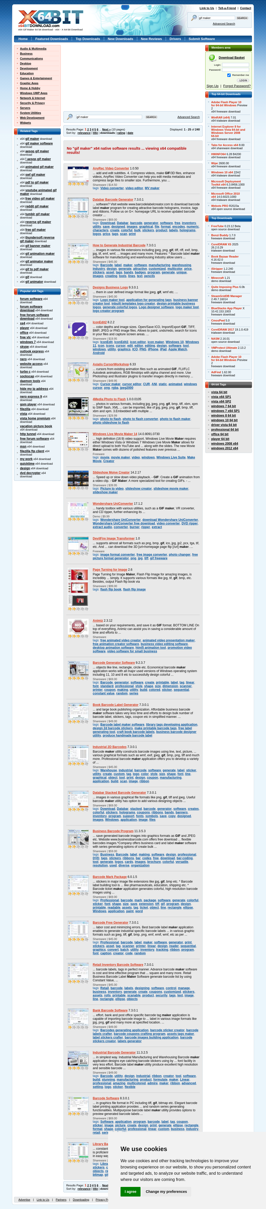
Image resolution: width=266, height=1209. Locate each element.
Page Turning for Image (110, 569)
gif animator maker (39, 261)
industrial (126, 770)
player (24, 328)
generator (151, 223)
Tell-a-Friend (227, 8)
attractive (140, 269)
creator (118, 953)
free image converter (152, 554)
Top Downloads (88, 39)
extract (157, 527)
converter (121, 527)
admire (153, 1083)
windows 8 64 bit (223, 415)
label (118, 265)
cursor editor (132, 384)
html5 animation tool (151, 647)
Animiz (98, 620)
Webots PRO (219, 205)
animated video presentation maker (169, 640)
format (166, 226)
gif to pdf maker (37, 269)
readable (114, 907)
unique (181, 272)
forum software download (31, 308)
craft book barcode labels (136, 732)
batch (124, 949)
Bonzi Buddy (219, 235)
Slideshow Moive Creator (111, 472)
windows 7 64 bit (223, 406)
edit (130, 345)
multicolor (175, 269)
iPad (163, 349)
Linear (184, 1079)
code (129, 953)
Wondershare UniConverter (113, 503)
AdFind (216, 372)
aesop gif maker (37, 151)
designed (118, 226)
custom (119, 774)
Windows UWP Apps (34, 93)
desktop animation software (113, 647)
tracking (162, 949)
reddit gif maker (37, 206)
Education (27, 73)
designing (142, 988)
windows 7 (28, 342)
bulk (137, 230)
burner (134, 527)
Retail (104, 988)
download (168, 858)
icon (101, 345)
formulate (160, 1079)
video (136, 457)
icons (110, 345)
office (24, 332)
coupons (143, 812)
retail (96, 1132)
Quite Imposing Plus (224, 286)
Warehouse (108, 770)
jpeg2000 (126, 388)
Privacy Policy (104, 1199)
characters (100, 230)
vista (23, 414)
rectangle (174, 907)
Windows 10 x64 (222, 172)
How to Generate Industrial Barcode (119, 245)
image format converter (117, 554)
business (99, 992)
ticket (144, 907)
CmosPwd (218, 320)
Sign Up (212, 86)
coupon (110, 690)
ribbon (144, 781)
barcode (136, 223)
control (171, 988)
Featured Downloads (51, 39)
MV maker (152, 188)
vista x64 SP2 (221, 401)
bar (138, 858)
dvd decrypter (30, 473)
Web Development (32, 117)
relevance (84, 132)
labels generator (130, 1041)
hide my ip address (34, 389)
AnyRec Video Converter (111, 168)
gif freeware (159, 558)
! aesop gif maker (38, 159)
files (152, 820)
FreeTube (217, 226)
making (122, 690)
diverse (123, 865)
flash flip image (134, 589)
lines (131, 276)
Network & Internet (32, 98)
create (114, 230)
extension (146, 904)
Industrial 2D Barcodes (110, 747)
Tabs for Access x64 (224, 145)
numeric (193, 226)
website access (31, 364)
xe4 (22, 323)
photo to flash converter (140, 419)
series (133, 693)
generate (124, 269)
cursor (120, 345)
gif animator (34, 282)
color (145, 774)
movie (104, 457)
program (154, 272)
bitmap (98, 1175)
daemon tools (30, 381)
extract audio (102, 527)
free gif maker (35, 230)
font (96, 686)
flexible (130, 1087)
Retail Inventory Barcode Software (118, 965)
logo (136, 774)
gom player (28, 404)
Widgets (25, 122)
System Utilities (30, 112)
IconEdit (106, 342)
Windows (112, 820)
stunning (108, 1079)
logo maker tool (187, 307)
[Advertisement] (95, 77)
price (106, 234)
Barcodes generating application (124, 1030)
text (139, 276)
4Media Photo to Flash (109, 399)
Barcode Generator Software (114, 663)
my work (26, 459)
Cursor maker (110, 384)
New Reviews (151, 39)
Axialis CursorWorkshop (111, 364)
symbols (151, 816)
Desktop (25, 63)
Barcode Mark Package (110, 877)
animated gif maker (39, 167)
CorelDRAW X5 (221, 244)
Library (105, 1164)
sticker (167, 690)
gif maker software (39, 143)
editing (150, 345)
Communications (31, 58)
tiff (146, 558)
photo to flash (110, 419)
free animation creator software (116, 644)
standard (106, 686)
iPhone (153, 349)
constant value (104, 693)
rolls (107, 995)
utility (97, 226)
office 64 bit (219, 434)
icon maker (156, 342)
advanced (189, 1083)
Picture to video (112, 488)
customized (157, 269)
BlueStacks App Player (226, 308)
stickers (148, 230)
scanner (186, 686)
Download (107, 223)
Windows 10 (175, 342)
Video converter (112, 188)
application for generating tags (149, 300)
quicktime (27, 463)
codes (146, 858)
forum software (31, 299)
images (132, 226)
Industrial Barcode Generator (114, 1052)
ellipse (188, 907)
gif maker (32, 139)
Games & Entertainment (36, 78)
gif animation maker (40, 253)
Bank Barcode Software (110, 1010)
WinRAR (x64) (220, 117)
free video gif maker (40, 198)
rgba (114, 388)
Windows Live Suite (170, 457)
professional (124, 686)
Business (26, 53)
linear (190, 682)
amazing (119, 1083)
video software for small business (132, 651)
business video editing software (164, 644)
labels (173, 230)
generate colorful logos (120, 307)
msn (23, 446)
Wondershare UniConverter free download (124, 523)
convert (112, 949)
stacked (136, 809)
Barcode (106, 265)
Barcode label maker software (122, 724)
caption (105, 953)
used (113, 865)
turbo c (25, 371)
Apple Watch (177, 349)
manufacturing (159, 265)
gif (27, 277)
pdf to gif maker (37, 182)
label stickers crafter (108, 1037)
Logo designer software (156, 307)
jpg (140, 558)
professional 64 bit (225, 429)
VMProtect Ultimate (224, 347)
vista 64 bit (219, 392)
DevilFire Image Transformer (114, 538)
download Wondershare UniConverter (170, 520)
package (150, 900)
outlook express (32, 351)
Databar (123, 223)
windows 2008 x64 (224, 443)
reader (174, 946)
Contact (245, 8)
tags (115, 234)
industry (99, 269)
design (25, 468)
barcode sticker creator (167, 1030)
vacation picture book (36, 426)
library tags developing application (171, 724)
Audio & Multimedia (33, 48)
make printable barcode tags (156, 728)
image (133, 781)
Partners (61, 1199)
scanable (134, 995)
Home (23, 39)
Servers (25, 107)
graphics (124, 349)
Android (99, 353)
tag (181, 682)
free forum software (34, 439)
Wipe (214, 163)
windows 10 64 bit (224, 420)
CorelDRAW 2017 (222, 329)
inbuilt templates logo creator (133, 303)
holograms (187, 230)
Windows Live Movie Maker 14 (115, 434)
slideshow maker (105, 492)
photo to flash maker (175, 419)
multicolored (136, 1083)
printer (98, 690)
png (107, 388)
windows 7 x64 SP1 (225, 411)
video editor (134, 188)
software (166, 223)
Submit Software (202, 39)
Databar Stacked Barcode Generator (119, 792)
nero (23, 359)
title (95, 132)
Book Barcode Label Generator (115, 705)
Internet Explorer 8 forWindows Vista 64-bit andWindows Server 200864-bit (228, 131)
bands (128, 272)
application (101, 781)
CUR (146, 384)
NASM (215, 338)
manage (184, 988)
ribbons (157, 812)
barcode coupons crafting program (139, 1034)
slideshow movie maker (171, 488)
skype (24, 347)
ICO (135, 349)
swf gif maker (35, 174)
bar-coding (185, 858)
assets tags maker (180, 1034)
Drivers (175, 39)
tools (123, 276)
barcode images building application (151, 1037)
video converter (168, 523)
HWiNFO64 (218, 154)
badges (140, 272)
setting (98, 1087)
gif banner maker (37, 246)
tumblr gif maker (37, 214)
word (139, 911)
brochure (154, 862)
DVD (96, 858)
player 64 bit (220, 439)
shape (148, 686)
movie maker (120, 457)
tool (186, 345)
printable (162, 682)
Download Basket (232, 58)
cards (129, 862)
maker (127, 265)
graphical (146, 226)
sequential (181, 690)
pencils (149, 276)
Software (106, 1121)
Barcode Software (106, 1098)
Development (29, 68)
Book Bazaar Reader (225, 256)
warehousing (181, 265)
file (157, 226)
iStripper (217, 268)
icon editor (138, 342)
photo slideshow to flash (111, 422)
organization (140, 865)
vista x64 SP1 (221, 397)
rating (121, 132)
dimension (170, 686)
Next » (106, 129)
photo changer (179, 554)
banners (182, 812)
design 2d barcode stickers (113, 728)
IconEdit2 (100, 322)
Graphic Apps (29, 83)
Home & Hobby (30, 88)
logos (97, 234)
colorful (126, 230)
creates (193, 809)
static (163, 384)
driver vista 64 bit (224, 425)
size (158, 686)
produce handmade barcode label (127, 735)
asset (110, 272)
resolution (100, 865)
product (162, 230)
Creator (109, 461)
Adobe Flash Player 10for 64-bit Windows (226, 104)
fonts (140, 816)
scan (123, 234)
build (143, 690)
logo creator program (108, 311)
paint (130, 911)
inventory (189, 223)
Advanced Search (224, 23)
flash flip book (110, 589)
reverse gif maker (38, 222)
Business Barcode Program (113, 831)
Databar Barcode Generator (113, 199)
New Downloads (120, 39)
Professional (109, 900)
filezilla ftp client (32, 451)
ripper (145, 527)
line (188, 774)
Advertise (24, 1199)
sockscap (27, 376)
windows (99, 349)
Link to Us (207, 8)
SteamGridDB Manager (226, 296)
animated (175, 384)
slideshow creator (138, 488)
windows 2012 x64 (224, 448)
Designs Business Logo (110, 287)
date (130, 132)
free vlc (25, 337)
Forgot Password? (237, 86)
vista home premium (35, 418)
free (177, 223)
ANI (154, 384)
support (129, 816)
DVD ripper (190, 523)
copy (172, 816)
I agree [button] (130, 1192)
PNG (142, 349)
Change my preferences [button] (166, 1192)
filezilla (25, 409)
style (138, 686)
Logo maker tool (112, 300)
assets (127, 907)
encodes (178, 226)
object (112, 777)
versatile (182, 862)
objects (132, 999)
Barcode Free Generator (110, 922)
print (132, 234)
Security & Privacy (32, 102)
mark (138, 900)
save (106, 226)
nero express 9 (31, 396)
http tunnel (28, 434)
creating (111, 276)
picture (120, 1125)
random (122, 693)
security (162, 995)
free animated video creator (120, 640)
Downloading (81, 1199)
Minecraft (217, 277)
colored (154, 690)
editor (139, 345)
